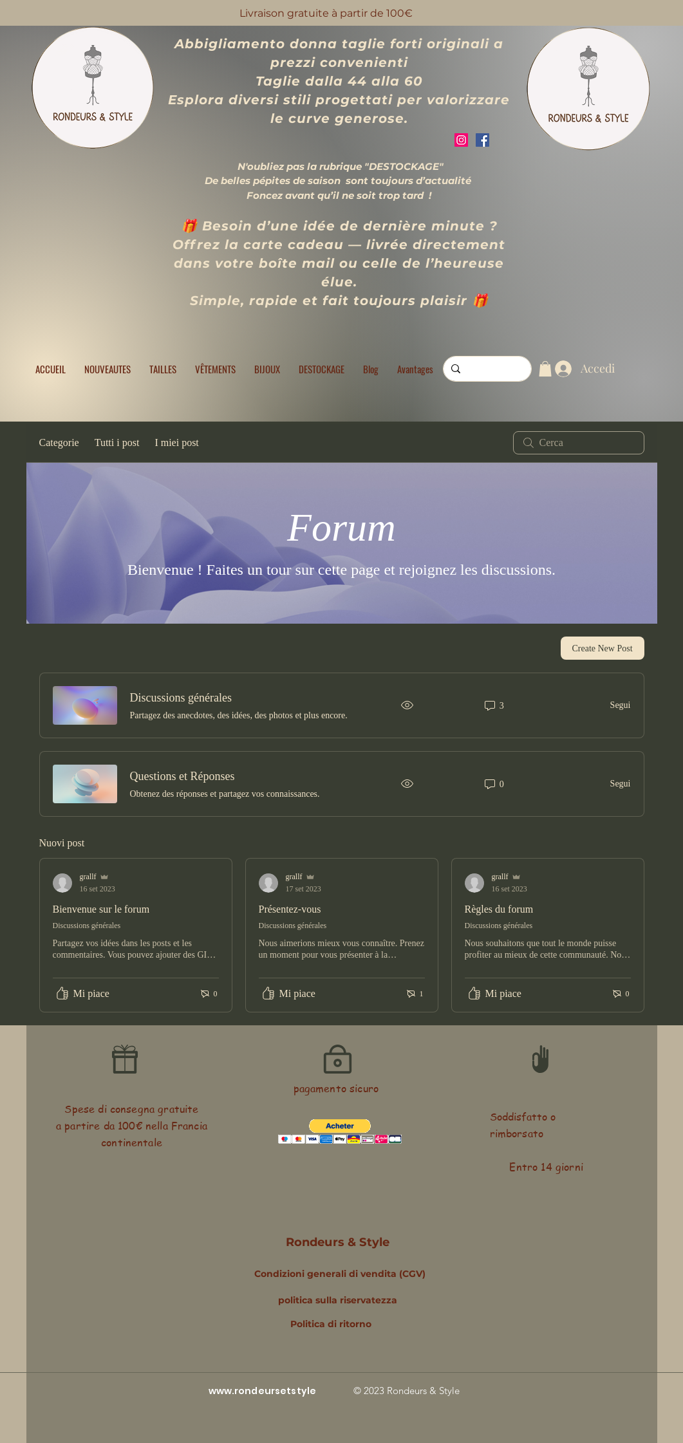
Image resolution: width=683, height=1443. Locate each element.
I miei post (176, 442)
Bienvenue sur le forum (101, 909)
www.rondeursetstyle (263, 1390)
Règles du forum (499, 909)
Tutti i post (117, 442)
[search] (578, 442)
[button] (163, 369)
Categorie (59, 442)
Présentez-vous (290, 909)
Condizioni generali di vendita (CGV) (340, 1274)
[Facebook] (482, 140)
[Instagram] (461, 140)
